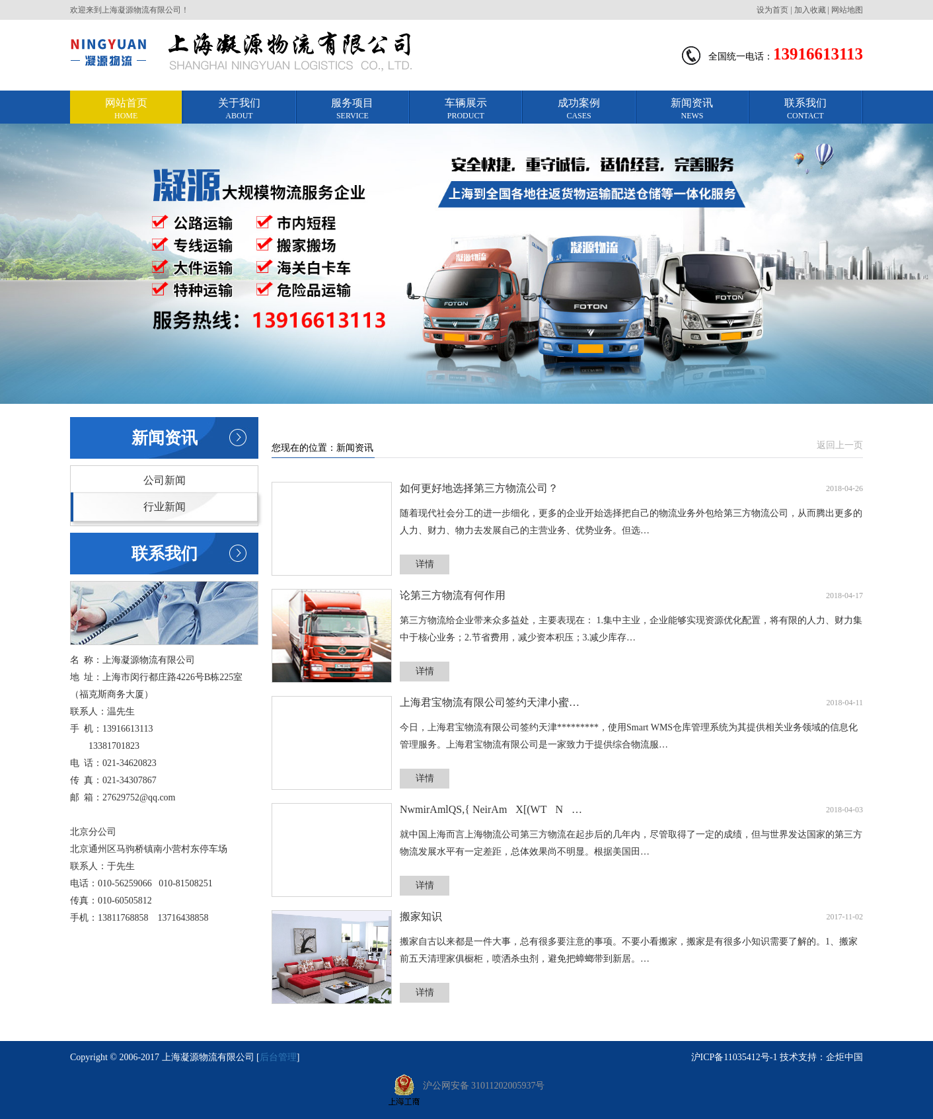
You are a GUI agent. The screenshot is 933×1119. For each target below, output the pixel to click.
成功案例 (578, 109)
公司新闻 (164, 480)
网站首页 (126, 109)
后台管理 (278, 1057)
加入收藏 (810, 10)
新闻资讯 (692, 109)
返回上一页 (840, 445)
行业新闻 (164, 506)
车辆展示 (465, 109)
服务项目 (352, 109)
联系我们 (805, 109)
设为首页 (772, 10)
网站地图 (847, 10)
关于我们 (239, 109)
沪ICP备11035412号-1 (734, 1057)
